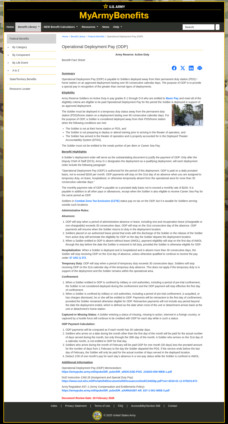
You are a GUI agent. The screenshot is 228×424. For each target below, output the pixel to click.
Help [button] (116, 26)
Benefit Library (78, 36)
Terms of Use (102, 405)
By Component (21, 54)
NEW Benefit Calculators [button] (58, 26)
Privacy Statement (76, 405)
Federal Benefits (19, 38)
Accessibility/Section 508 (146, 405)
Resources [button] (88, 26)
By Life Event (20, 62)
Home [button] (9, 26)
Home (65, 36)
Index (54, 405)
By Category (19, 47)
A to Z (15, 70)
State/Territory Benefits (23, 79)
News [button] (105, 26)
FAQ (121, 405)
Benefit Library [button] (27, 26)
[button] (31, 54)
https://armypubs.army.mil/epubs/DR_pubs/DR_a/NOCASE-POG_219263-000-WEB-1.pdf (117, 371)
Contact (172, 405)
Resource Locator (20, 88)
